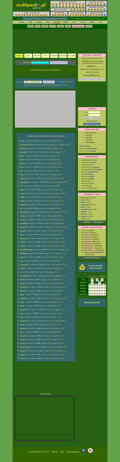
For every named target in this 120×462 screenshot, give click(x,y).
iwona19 (23, 343)
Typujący (60, 26)
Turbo (83, 218)
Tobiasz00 (84, 216)
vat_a (22, 332)
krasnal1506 (24, 276)
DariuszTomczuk (25, 347)
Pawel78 (22, 163)
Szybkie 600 (54, 55)
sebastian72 (24, 309)
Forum (100, 22)
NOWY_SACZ (85, 197)
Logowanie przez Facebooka (92, 124)
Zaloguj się (87, 118)
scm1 (95, 188)
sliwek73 (23, 189)
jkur (21, 208)
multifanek (22, 148)
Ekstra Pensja (97, 18)
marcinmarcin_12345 (26, 144)
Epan (21, 317)
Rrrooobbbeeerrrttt (26, 249)
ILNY (91, 183)
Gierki (74, 22)
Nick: (92, 112)
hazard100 (23, 204)
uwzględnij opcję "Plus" (66, 81)
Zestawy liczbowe (78, 26)
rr (20, 272)
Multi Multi (78, 18)
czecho (94, 162)
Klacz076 (23, 291)
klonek (83, 207)
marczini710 (24, 351)
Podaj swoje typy (85, 146)
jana (21, 261)
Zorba (22, 294)
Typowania (57, 22)
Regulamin (87, 222)
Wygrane (39, 22)
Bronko (22, 174)
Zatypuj (67, 26)
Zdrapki (65, 22)
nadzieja (23, 257)
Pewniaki (89, 26)
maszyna (23, 216)
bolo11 (22, 234)
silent (82, 200)
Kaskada (91, 18)
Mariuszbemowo (93, 172)
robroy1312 (24, 193)
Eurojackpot (83, 282)
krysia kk (23, 231)
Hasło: (92, 115)
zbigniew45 (24, 238)
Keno (45, 55)
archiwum (99, 79)
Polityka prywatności (72, 451)
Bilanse (37, 26)
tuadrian (22, 283)
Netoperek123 (85, 204)
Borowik (83, 211)
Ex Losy (83, 22)
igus (90, 186)
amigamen (23, 298)
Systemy (91, 22)
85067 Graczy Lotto (91, 303)
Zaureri (21, 156)
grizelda (22, 201)
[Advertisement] (60, 40)
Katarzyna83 (24, 212)
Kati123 (21, 141)
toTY (21, 186)
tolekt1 (22, 302)
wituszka (23, 246)
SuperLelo (23, 328)
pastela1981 (24, 227)
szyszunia (23, 178)
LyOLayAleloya (25, 182)
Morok (22, 306)
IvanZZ (21, 167)
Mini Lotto (84, 18)
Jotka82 (22, 268)
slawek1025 (24, 321)
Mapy (48, 22)
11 (91, 181)
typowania (92, 79)
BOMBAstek (24, 253)
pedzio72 (23, 219)
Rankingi (44, 26)
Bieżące (30, 26)
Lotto (103, 18)
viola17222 (23, 358)
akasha (83, 202)
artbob (21, 159)
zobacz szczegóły (95, 268)
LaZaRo (22, 197)
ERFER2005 (98, 169)
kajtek (92, 179)
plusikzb (23, 279)
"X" (93, 165)
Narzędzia (22, 22)
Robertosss (24, 287)
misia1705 (23, 336)
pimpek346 (24, 223)
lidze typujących (92, 148)
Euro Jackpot (71, 55)
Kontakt (62, 451)
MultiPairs (95, 257)
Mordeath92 (23, 152)
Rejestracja (96, 118)
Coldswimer (96, 167)
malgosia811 (24, 264)
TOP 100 (52, 26)
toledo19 (23, 242)
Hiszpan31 (91, 176)
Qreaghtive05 (89, 174)
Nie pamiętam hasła (92, 121)
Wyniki (30, 22)
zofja (20, 171)
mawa (22, 324)
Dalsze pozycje (98, 222)
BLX (95, 160)
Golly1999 (84, 214)
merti (22, 313)
